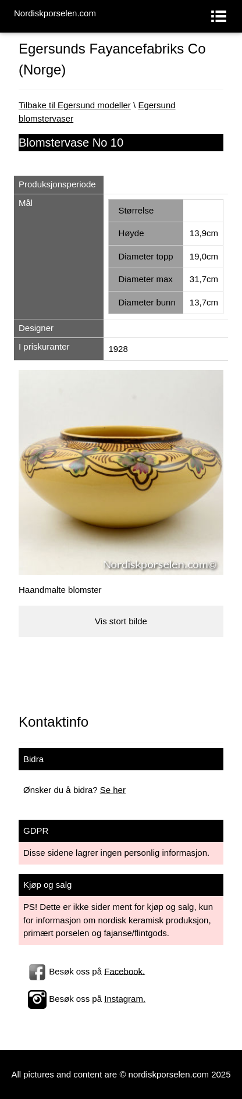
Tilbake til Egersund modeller (75, 105)
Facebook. (124, 971)
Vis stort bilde (121, 621)
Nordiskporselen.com (55, 13)
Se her (113, 790)
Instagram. (124, 998)
